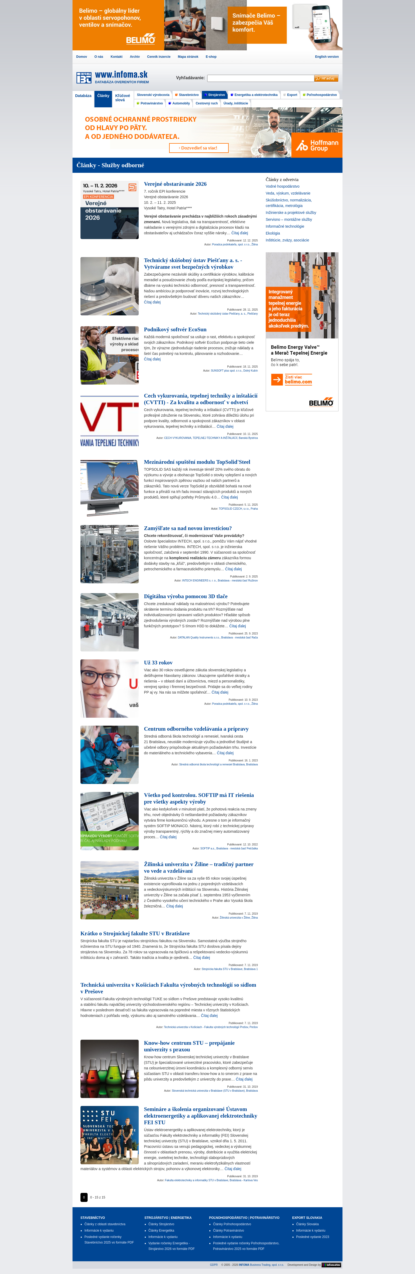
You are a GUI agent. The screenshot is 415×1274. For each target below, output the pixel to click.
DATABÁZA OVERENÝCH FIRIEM (122, 82)
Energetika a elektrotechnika (256, 95)
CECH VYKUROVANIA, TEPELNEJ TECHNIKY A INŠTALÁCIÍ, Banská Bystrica (211, 438)
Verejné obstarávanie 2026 (175, 184)
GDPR (214, 1264)
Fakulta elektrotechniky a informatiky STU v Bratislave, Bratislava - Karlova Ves (211, 1180)
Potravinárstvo (152, 103)
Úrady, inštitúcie (236, 103)
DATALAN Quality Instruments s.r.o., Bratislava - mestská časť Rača (218, 637)
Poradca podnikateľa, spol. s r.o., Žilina (235, 244)
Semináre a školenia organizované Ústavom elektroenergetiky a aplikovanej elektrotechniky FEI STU (200, 1116)
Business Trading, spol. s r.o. (261, 1264)
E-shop (211, 57)
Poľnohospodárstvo (322, 95)
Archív (135, 57)
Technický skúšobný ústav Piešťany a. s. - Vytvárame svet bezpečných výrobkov (193, 263)
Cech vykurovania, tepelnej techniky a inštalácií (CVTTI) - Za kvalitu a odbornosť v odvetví (201, 399)
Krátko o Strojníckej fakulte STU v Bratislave (135, 933)
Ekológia (273, 233)
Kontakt (117, 57)
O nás (98, 57)
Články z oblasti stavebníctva (104, 1224)
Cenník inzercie (158, 57)
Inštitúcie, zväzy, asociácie (287, 240)
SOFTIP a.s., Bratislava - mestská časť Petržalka (229, 848)
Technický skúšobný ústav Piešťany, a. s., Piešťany (228, 313)
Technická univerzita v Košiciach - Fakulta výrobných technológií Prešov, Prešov (211, 1027)
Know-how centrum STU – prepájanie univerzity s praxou (189, 1046)
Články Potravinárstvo (228, 1230)
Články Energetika (161, 1230)
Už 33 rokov (158, 662)
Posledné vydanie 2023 (312, 1237)
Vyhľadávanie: (191, 78)
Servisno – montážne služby (289, 219)
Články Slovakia (307, 1224)
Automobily (181, 103)
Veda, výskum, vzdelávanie (288, 193)
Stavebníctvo (189, 95)
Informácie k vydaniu (99, 1230)
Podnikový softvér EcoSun (175, 329)
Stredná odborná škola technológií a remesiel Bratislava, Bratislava (218, 764)
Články (103, 96)
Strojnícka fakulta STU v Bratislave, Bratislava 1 (230, 969)
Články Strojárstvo (161, 1224)
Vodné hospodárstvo (283, 186)
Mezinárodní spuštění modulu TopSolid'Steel (197, 462)
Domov (81, 57)
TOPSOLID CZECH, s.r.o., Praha (238, 508)
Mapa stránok (188, 57)
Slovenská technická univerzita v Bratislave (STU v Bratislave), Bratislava (215, 1090)
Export (292, 95)
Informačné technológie (285, 226)
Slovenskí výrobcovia (153, 95)
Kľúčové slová (122, 98)
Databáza (83, 96)
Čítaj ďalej (239, 233)
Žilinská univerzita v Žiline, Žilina (239, 917)
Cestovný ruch (207, 103)
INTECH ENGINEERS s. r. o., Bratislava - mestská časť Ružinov (220, 580)
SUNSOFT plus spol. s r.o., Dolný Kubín (234, 370)
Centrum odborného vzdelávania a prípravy (196, 729)
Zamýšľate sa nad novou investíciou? (188, 528)
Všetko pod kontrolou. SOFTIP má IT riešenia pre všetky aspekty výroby (199, 798)
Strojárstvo (216, 95)
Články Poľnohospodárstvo (232, 1224)
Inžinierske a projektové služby (291, 212)
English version (327, 57)
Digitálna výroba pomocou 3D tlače (186, 596)
